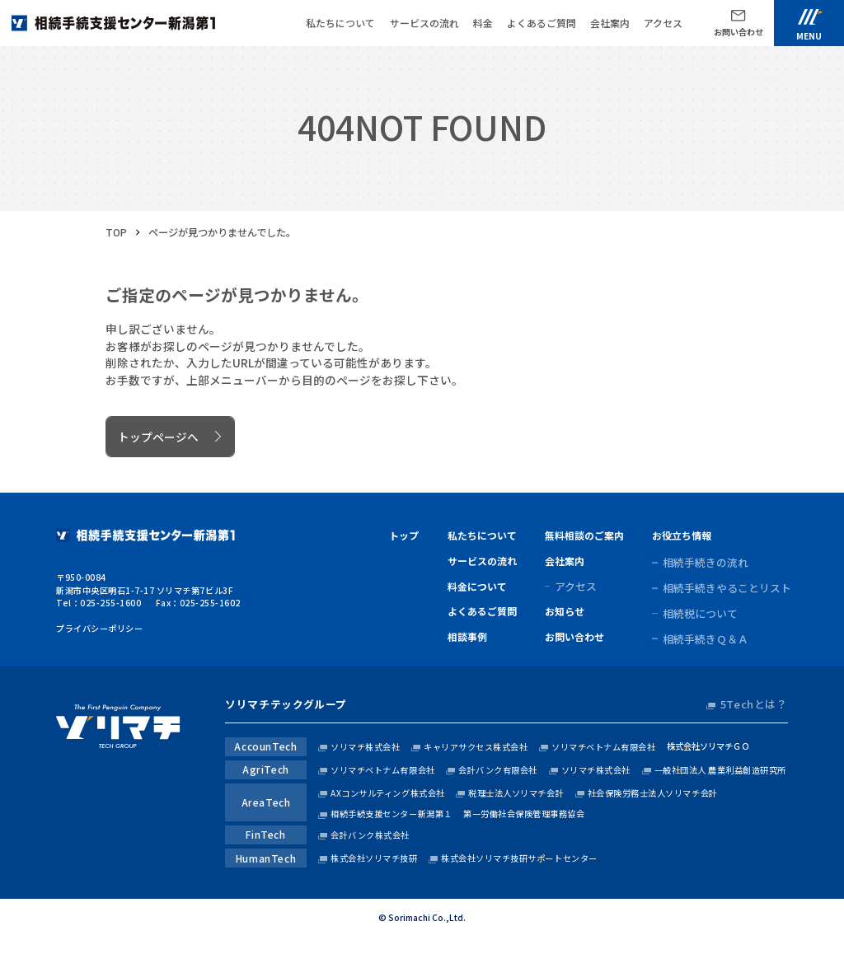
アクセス (663, 23)
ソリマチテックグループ (286, 704)
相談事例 (467, 636)
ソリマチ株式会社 (365, 747)
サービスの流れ (424, 23)
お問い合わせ (574, 636)
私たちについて (340, 23)
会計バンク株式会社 (370, 835)
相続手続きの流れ (705, 562)
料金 (483, 23)
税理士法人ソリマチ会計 (516, 793)
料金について (477, 586)
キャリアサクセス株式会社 (476, 747)
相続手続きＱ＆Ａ (705, 639)
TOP (116, 232)
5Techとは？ (754, 704)
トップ (404, 535)
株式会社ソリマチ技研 (374, 858)
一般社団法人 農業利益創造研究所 (720, 770)
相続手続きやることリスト (727, 588)
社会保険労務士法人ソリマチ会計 (653, 793)
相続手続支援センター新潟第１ (391, 813)
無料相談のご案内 (584, 535)
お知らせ (564, 611)
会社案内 (610, 23)
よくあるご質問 (541, 23)
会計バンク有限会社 (497, 770)
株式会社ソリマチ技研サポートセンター (519, 858)
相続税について (700, 613)
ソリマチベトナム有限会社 (603, 747)
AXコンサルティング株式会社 (387, 793)
